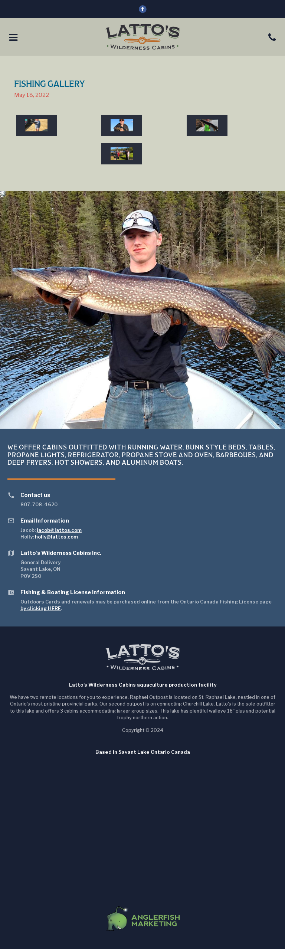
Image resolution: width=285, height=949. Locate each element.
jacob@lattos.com (59, 530)
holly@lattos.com (56, 537)
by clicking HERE (40, 608)
